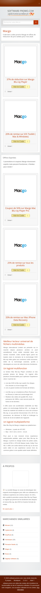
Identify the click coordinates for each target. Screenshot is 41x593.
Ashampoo (8, 539)
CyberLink (8, 530)
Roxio (7, 554)
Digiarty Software (11, 558)
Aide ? (32, 580)
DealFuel (8, 535)
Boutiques (17, 580)
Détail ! (8, 91)
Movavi (7, 525)
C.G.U (25, 580)
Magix (7, 549)
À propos (8, 580)
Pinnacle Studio (10, 544)
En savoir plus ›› (8, 509)
